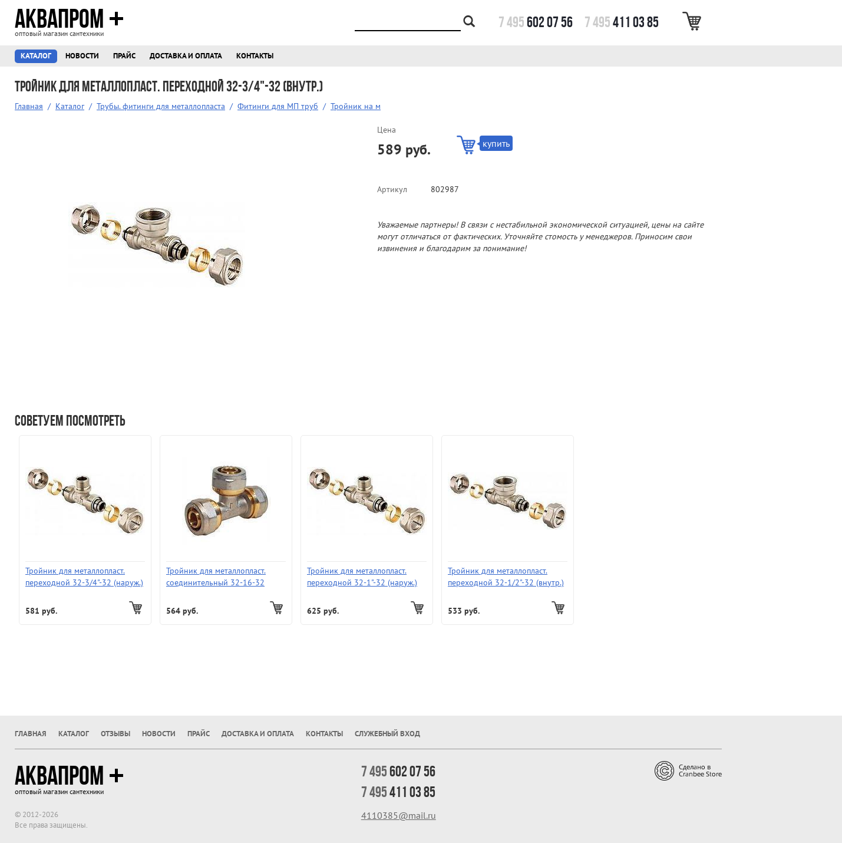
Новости (82, 56)
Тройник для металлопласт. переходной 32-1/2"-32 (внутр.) (506, 576)
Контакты (254, 56)
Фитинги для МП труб (277, 106)
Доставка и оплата (186, 56)
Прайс (124, 56)
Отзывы (115, 734)
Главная (29, 106)
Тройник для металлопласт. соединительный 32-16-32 (216, 576)
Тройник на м (356, 106)
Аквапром (69, 19)
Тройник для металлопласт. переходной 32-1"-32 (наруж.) (362, 576)
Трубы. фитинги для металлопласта (161, 106)
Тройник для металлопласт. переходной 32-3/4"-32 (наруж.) (84, 576)
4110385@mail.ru (398, 815)
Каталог (36, 56)
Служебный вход (387, 734)
